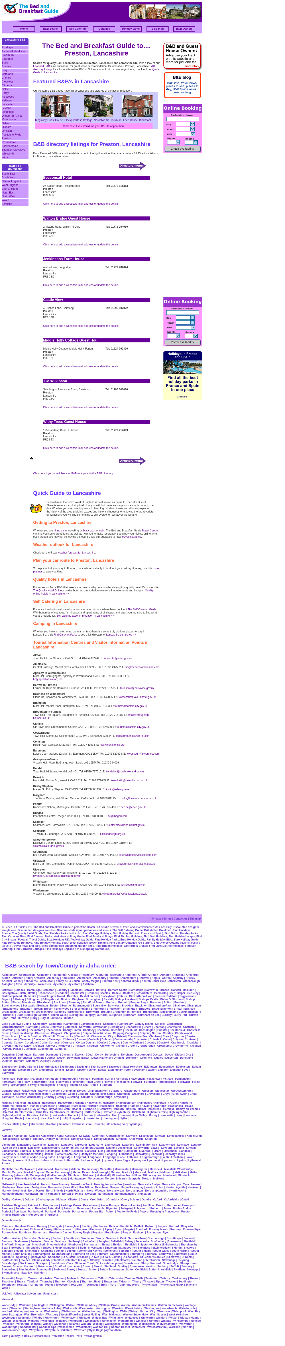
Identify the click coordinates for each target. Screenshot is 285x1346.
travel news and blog (27, 945)
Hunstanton (93, 1118)
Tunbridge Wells (128, 1284)
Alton (28, 978)
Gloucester (162, 1090)
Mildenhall (103, 1175)
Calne (27, 1023)
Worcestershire (157, 1327)
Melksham (181, 1172)
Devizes (158, 1054)
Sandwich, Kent (116, 1238)
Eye (185, 1069)
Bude (19, 1015)
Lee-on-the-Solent (14, 1147)
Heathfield (89, 1109)
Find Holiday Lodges (182, 936)
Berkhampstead (12, 996)
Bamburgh (34, 990)
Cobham (107, 1039)
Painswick (34, 1205)
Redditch (126, 1226)
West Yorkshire (178, 1314)
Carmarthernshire (13, 1027)
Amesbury (99, 978)
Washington (152, 1308)
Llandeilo (185, 1151)
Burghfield (115, 1015)
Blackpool (7, 58)
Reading (86, 1226)
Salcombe (29, 1238)
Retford (174, 1226)
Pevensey (83, 1208)
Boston (54, 1005)
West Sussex (158, 1314)
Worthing (188, 1327)
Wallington (57, 1305)
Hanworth (186, 1102)
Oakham (30, 1199)
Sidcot (47, 1247)
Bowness (114, 1005)
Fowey (32, 1085)
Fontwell (136, 1081)
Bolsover (155, 1002)
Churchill (49, 1036)
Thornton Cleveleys (67, 1281)
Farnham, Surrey (102, 1078)
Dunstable (186, 1057)
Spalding (21, 1257)
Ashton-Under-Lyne (13, 51)
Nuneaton (144, 1193)
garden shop (86, 945)
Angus (156, 978)
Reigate (162, 1226)
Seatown (60, 1241)
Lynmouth (168, 1160)
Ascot (17, 981)
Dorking (39, 1057)
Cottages (104, 28)
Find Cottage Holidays (97, 933)
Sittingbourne (127, 1247)
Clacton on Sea (137, 1036)
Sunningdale (27, 1269)
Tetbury (165, 1278)
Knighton (151, 1138)
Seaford (189, 1238)
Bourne (66, 1005)
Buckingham (168, 1011)
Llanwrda (157, 1154)
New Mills (71, 1187)
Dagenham (8, 1054)
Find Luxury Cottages (123, 942)
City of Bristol (117, 1036)
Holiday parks (131, 28)
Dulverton (171, 1057)
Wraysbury (36, 1330)
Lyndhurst (153, 1160)
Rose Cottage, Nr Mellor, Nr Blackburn (98, 120)
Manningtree (139, 1169)
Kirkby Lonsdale (81, 1138)
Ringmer (81, 1229)
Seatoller (36, 1241)
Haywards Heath (59, 1109)
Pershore (7, 1208)
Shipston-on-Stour (149, 1244)
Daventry (67, 1054)
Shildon (117, 1244)
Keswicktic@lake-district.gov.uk (129, 780)
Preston (6, 138)
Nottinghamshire (125, 1193)
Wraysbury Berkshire (58, 1330)
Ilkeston (51, 1124)
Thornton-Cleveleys (13, 149)
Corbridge (31, 1042)
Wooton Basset (120, 1327)
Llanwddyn (141, 1154)
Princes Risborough (14, 1214)
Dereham (126, 1054)
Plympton (112, 1208)
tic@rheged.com (118, 816)
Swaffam (179, 1269)
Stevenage (168, 1260)
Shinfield (130, 1244)
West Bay (194, 1311)
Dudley (158, 1057)
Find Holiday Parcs (124, 933)
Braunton (26, 1008)
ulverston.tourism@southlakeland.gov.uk (57, 875)
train (101, 530)
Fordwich (184, 1081)
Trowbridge (91, 1284)
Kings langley (175, 1135)
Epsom (81, 1069)
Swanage (192, 1269)
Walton (125, 1305)
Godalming (20, 1093)
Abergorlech (27, 974)
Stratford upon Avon (68, 1266)
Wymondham (113, 1330)
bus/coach (89, 530)
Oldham (6, 127)
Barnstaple (136, 990)
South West (9, 177)
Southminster (118, 1253)
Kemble (6, 1135)
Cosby (102, 1042)
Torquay (22, 1284)
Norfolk (6, 1190)
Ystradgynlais (93, 1336)
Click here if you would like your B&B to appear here (94, 126)
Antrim (166, 978)
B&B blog (158, 28)
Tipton (160, 1281)
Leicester (34, 1147)
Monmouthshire (43, 1178)
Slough (18, 1250)
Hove (43, 1118)
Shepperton (22, 1244)
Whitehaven (68, 1317)
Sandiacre (87, 1238)
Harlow (34, 1105)
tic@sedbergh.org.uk (112, 834)
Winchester (109, 1320)
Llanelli (48, 1154)
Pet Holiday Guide (82, 939)
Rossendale (9, 142)
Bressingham (79, 1008)
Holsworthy (103, 1115)
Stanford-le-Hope (77, 1260)
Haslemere (107, 1105)
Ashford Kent (110, 981)
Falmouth (23, 1078)
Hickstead (138, 1112)
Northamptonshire (156, 1190)
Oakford (17, 1199)
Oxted (185, 1199)
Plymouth (98, 1208)
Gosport (82, 1093)
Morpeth (134, 1178)
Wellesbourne (71, 1311)
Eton (128, 1069)
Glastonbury (132, 1090)
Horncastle (166, 1115)
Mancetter (106, 1169)
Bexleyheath (108, 996)
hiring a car (60, 530)
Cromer (121, 1045)
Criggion (92, 1045)
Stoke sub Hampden (109, 1263)
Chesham (103, 1030)
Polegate (126, 1208)
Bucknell (8, 1015)
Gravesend (153, 1093)
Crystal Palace (12, 1048)
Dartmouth (52, 1054)
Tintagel (148, 1281)
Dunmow (32, 1060)
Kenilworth (48, 1135)
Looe (121, 1157)
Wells (123, 1311)
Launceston (112, 1144)
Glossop (147, 1090)
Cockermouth (123, 1039)
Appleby (178, 978)
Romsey (175, 1229)
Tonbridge (8, 1284)
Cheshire (116, 1030)
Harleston (22, 1105)
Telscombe (116, 1278)
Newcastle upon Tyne (175, 1184)
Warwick (117, 1308)
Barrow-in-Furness (157, 990)
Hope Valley (139, 1115)
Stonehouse (131, 1263)
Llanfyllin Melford (92, 1154)
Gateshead (29, 1090)
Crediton (38, 1045)
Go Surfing (145, 942)
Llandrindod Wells (29, 1154)
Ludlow (34, 1160)
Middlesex (74, 1175)
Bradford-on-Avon (160, 1005)
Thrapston (110, 1281)
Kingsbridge (11, 1138)
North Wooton (96, 1190)
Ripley (108, 1229)
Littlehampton (114, 1151)
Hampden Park (127, 1102)
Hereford (7, 1112)
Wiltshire (61, 1320)
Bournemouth (82, 1005)
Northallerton (115, 1190)
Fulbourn (106, 1085)
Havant (146, 1105)
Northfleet (19, 1190)
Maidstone (61, 1169)
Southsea (151, 1253)
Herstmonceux (59, 1112)
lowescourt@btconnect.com (143, 753)
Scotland (7, 204)
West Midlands (111, 1314)
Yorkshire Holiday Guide (69, 936)
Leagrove (128, 1144)
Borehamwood (11, 1005)
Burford (102, 1015)
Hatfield (134, 1105)
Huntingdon (110, 1118)
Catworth (85, 1027)
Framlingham (46, 1085)
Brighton (165, 1008)
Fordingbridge (167, 1081)
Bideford (172, 996)
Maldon (75, 1169)
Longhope (94, 1157)
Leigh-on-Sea (70, 1147)
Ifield (16, 1124)
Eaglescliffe (9, 1066)
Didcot (179, 1054)
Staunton (136, 1260)
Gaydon (56, 1090)
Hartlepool (79, 1105)
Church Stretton (30, 1036)
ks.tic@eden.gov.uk (117, 789)
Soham (59, 1250)
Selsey (129, 1241)
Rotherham (40, 1232)
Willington (19, 1320)
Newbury (130, 1184)
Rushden (138, 1232)
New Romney (60, 1184)
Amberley (53, 978)
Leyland (6, 108)
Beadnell (61, 993)
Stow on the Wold (24, 1266)
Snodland (47, 1250)
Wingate (166, 1320)
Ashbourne (31, 981)
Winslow (195, 1320)
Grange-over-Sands (102, 1093)
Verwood (7, 1299)
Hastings (121, 1105)
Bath (23, 993)
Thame (193, 1278)
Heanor (76, 1109)
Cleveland (40, 1039)
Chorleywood (183, 1033)
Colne (5, 89)
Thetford (32, 1281)
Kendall (34, 1135)
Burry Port (180, 1015)
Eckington (150, 1066)
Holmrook (87, 1115)
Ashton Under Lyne (154, 981)
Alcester (73, 974)
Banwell (89, 990)
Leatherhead (167, 1144)
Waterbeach (169, 1308)
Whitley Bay (99, 1317)
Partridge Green (71, 1205)
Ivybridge (134, 1124)
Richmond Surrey (41, 1229)
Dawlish (80, 1054)
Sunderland (9, 1269)
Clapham (155, 1036)
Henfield (168, 1109)
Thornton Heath (91, 1281)
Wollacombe (66, 1327)
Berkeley (192, 993)
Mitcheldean (23, 1178)
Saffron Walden (11, 1238)
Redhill (138, 1226)
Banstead (75, 990)
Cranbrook (178, 1042)
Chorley (6, 77)
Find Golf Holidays (155, 936)
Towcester (62, 1284)
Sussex (82, 1269)
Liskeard (90, 1151)
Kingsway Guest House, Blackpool (55, 120)
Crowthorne (180, 1045)
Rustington (154, 1232)
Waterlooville (187, 1308)
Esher (92, 1069)
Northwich (31, 1193)
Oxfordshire (171, 1199)
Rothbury (25, 1232)
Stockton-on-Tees (62, 1263)
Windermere (125, 1320)
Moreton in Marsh (116, 1178)
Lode (23, 1157)
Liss (101, 1151)
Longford (80, 1157)
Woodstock (83, 1327)
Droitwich (132, 1057)
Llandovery (9, 1154)
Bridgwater (114, 1008)
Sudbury (162, 1266)
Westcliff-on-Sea (71, 1314)
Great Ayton (179, 1093)
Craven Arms (10, 1045)
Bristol (178, 1008)
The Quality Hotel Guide (47, 590)
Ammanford (128, 978)
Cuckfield (30, 1048)
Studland (110, 1266)
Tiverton (171, 1281)
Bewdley (72, 996)
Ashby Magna (90, 981)
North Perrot (36, 1190)
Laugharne (96, 1144)
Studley (123, 1266)
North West (8, 196)
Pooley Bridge (182, 1208)
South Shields (142, 1250)
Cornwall (54, 1042)
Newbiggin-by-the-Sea (108, 1184)
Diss (188, 1054)
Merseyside (37, 1175)
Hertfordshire (92, 1112)
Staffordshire (10, 1260)
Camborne (55, 1023)
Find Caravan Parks (65, 634)
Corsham (68, 1042)
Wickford (161, 1317)
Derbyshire (112, 1054)
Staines (25, 1260)
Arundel (7, 981)
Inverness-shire (82, 1124)
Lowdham (177, 1157)
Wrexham (80, 1330)
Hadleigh (20, 1102)
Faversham (138, 1078)
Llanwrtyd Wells (175, 1154)
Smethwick (32, 1250)
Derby (99, 1054)
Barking (101, 990)
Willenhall (47, 1320)
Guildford (87, 1097)
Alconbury (87, 974)
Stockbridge (9, 1263)
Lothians (132, 1157)
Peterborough (24, 1208)
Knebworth (136, 1138)
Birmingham (94, 999)
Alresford (191, 974)
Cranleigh (193, 1042)
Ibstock (6, 1124)
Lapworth (81, 1144)
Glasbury (116, 1090)
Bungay (90, 1015)
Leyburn (166, 1147)
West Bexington (12, 1314)
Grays (166, 1093)
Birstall (108, 999)
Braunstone (10, 1008)
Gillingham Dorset (74, 1090)
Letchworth (141, 1147)
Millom (136, 1175)
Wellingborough (92, 1311)
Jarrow (6, 1130)
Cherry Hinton (72, 1030)
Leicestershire (51, 1147)
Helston (131, 1109)
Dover (61, 1057)
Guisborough (103, 1097)
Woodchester (28, 1327)
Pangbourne (51, 1205)
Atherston (174, 981)
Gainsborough (11, 1090)
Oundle (146, 1199)
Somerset (110, 1250)
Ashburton (46, 981)
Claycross (178, 1036)
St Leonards (130, 1257)
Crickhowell (63, 1045)
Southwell (165, 1253)
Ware (5, 1308)
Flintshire (78, 1081)
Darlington (24, 1054)
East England (10, 188)
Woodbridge (9, 1327)
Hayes (189, 1105)
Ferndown (8, 1081)
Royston (97, 1232)
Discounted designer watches (36, 930)
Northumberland (12, 1193)
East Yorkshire (132, 1066)
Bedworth (160, 993)
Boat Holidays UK (58, 939)
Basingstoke (10, 993)
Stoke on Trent (84, 1263)
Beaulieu (92, 993)
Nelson (6, 123)
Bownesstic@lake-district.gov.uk (137, 697)
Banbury (62, 990)
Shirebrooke (170, 1244)
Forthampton (18, 1085)
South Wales (161, 1250)
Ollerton (73, 1199)
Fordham (149, 1081)
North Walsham (75, 1190)
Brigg (155, 1008)
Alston (6, 978)
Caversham (100, 1027)
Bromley (60, 1011)
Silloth (82, 1247)
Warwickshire (133, 1308)
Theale (20, 1281)
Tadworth (8, 1278)
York (79, 1336)
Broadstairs (9, 1011)
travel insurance (131, 536)
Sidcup (57, 1247)
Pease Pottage (110, 1205)
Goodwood (59, 1093)
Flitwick (108, 1081)
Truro (112, 1284)
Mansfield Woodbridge (178, 1169)
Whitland (84, 1317)
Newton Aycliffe (175, 1187)
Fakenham (8, 1078)
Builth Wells (59, 1015)
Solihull (71, 1250)
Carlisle (160, 1023)
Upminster (49, 1293)
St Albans (54, 1257)
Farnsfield (122, 1078)
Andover (143, 978)
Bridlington (130, 1008)
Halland (79, 1102)
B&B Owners (184, 28)
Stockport (42, 1263)
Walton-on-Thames (144, 1305)
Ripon (118, 1229)
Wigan (5, 157)
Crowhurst (164, 1045)
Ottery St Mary (130, 1199)
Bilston (65, 999)
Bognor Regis (139, 1002)
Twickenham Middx (171, 1284)
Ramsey (42, 1226)
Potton (110, 1211)
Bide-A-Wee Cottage (166, 942)
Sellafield (117, 1241)
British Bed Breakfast (157, 930)
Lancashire (24, 1144)
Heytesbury (122, 1112)
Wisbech (8, 1323)
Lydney (108, 1160)
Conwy (18, 1042)
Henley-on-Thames (188, 1109)
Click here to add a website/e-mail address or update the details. (81, 203)
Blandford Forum (93, 1002)
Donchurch (9, 1057)
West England (10, 185)
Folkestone (123, 1081)
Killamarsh (146, 1135)
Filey (27, 1081)
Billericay (18, 999)
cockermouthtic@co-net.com (133, 735)
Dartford (38, 1054)
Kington (26, 1138)
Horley (153, 1115)
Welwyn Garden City (142, 1311)
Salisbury (44, 1238)
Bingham (77, 999)
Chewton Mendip (22, 1033)
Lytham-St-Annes (12, 115)
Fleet (51, 1081)
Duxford (57, 1060)
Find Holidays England (59, 949)
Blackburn (8, 55)
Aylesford (74, 984)
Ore (92, 1199)
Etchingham (115, 1069)
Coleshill (155, 1039)
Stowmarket (45, 1266)
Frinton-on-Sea (78, 1085)
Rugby (126, 1232)
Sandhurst (72, 1238)
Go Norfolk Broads (136, 945)
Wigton (6, 1320)
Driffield (119, 1057)
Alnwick (178, 974)
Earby (5, 93)
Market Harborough (58, 1172)
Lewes (155, 1147)
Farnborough (68, 1078)
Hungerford (75, 1118)
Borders (179, 1002)
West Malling (92, 1314)
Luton (58, 1160)
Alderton (130, 974)
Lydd (98, 1160)
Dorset (51, 1057)
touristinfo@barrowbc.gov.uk (137, 688)
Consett (7, 1042)
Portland (50, 1211)
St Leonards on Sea (152, 1257)
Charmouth (174, 1027)
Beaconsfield (46, 993)
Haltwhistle (94, 1102)
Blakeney (74, 1002)
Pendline (148, 1205)
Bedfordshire (143, 993)
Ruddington (112, 1232)
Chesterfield (177, 1030)
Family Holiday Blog (159, 939)
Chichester (42, 1033)
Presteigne (157, 1211)
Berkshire (30, 996)
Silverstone (95, 1247)
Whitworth (8, 153)
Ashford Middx (130, 981)
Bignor (6, 999)
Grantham (123, 1093)
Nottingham (105, 1193)
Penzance (173, 1205)
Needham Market (28, 1184)
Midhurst (88, 1175)
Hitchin (44, 1115)
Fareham (37, 1078)
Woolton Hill (100, 1327)
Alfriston (165, 974)
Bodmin (123, 1002)
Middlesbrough (56, 1175)
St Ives (95, 1257)
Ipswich (99, 1124)
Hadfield (7, 1102)
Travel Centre (150, 530)
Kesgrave (71, 1135)
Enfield (59, 1069)
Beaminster (77, 993)
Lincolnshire (10, 1151)
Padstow (7, 1205)
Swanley (26, 1272)
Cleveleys (7, 81)
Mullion (158, 1178)
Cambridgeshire (91, 1023)
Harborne (8, 1105)
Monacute (61, 1178)
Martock (127, 1172)
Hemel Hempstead (149, 1109)
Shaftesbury (158, 1241)
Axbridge (30, 984)
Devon (169, 1054)
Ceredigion (117, 1027)
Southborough (61, 1253)
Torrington (36, 1284)
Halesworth (65, 1102)
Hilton (21, 1115)
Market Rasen (81, 1172)
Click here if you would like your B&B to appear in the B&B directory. (73, 473)
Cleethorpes (9, 1039)
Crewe (50, 1045)
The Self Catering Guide (142, 609)
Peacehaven (90, 1205)
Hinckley (32, 1115)
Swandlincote (10, 1272)
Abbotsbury (9, 974)
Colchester (141, 1039)
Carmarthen (174, 1023)
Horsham (190, 1115)
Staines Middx (41, 1260)
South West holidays (75, 942)
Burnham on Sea (148, 1015)
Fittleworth (38, 1081)
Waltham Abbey (87, 1305)
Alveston (39, 978)
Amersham (84, 978)
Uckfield (7, 1293)
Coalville (93, 1039)
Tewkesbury (179, 1278)
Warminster (86, 1308)
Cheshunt (130, 1030)
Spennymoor (38, 1257)
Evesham (139, 1069)
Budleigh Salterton (37, 1015)
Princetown (172, 1211)
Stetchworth (152, 1260)
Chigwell (56, 1033)
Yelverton (58, 1336)
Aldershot (116, 974)
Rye (165, 1232)
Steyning (183, 1260)
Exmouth (175, 1069)
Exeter (151, 1069)
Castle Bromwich (51, 1027)
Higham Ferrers (157, 1112)
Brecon (48, 1008)
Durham (19, 1060)
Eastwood (114, 1066)
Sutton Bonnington (112, 1269)
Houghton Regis (12, 1118)
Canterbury (125, 1023)
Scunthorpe (174, 1238)
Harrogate (64, 1105)
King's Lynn (194, 1135)
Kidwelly (131, 1135)
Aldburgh (102, 974)
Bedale (116, 993)
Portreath (64, 1211)
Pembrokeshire (130, 1205)
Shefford (7, 1244)
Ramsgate (56, 1226)
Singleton (111, 1247)
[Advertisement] (181, 225)
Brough (106, 1011)
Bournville (99, 1005)
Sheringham (91, 1244)
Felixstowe (154, 1078)
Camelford (109, 1023)
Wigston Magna (189, 1317)
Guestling (73, 1097)
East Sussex (98, 1066)
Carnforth (7, 74)
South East (8, 173)
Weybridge (8, 1317)
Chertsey (88, 1030)
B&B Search (50, 28)
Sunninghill (44, 1269)
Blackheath (44, 1002)
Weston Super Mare (135, 1314)
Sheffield (189, 1241)
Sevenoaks (142, 1241)
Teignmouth (88, 1278)
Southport (136, 1253)
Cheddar (21, 1030)
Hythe (123, 1118)
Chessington (147, 1030)
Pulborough (36, 1214)
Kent (60, 1135)
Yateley (15, 1336)
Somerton (125, 1250)
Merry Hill (22, 1175)
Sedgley (103, 1241)
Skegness (144, 1247)
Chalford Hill (133, 1027)
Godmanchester (39, 1093)
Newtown (194, 1187)
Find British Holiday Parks (181, 933)
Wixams (74, 1323)
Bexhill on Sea (89, 996)
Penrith (160, 1205)
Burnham (130, 1015)
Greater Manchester (28, 1097)
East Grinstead (48, 1066)
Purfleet (52, 1214)
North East (8, 192)
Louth (165, 1157)
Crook (131, 1045)
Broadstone (26, 1011)
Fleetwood (8, 96)
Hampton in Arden (166, 1102)
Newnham (101, 1187)
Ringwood (96, 1229)
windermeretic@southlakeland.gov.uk (124, 893)
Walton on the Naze (170, 1305)
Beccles (105, 993)
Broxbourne (150, 1011)
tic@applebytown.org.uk (47, 679)
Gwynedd (120, 1097)
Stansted (107, 1260)
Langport (67, 1144)
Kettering (98, 1135)
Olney (84, 1199)
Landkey (53, 1144)
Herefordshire (24, 1112)
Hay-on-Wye (39, 1109)
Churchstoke (65, 1036)
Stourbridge (170, 1263)
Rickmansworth (64, 1229)
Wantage (190, 1305)
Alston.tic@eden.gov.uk (118, 658)
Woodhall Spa (47, 1327)
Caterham (71, 1027)
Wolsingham (147, 1323)
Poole (167, 1208)
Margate (17, 1172)
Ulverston (34, 1293)
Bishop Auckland (126, 999)
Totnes (49, 1284)
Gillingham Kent (98, 1090)
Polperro (156, 1208)
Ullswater (20, 1293)
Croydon (195, 1045)
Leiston (111, 1147)
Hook (178, 1115)
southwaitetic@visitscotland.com (138, 854)
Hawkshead (175, 1105)
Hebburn (118, 1109)
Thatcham (8, 1281)
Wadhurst (25, 1305)
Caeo (5, 1023)
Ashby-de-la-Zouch (68, 981)
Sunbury (186, 1266)
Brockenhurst (44, 1011)
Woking (98, 1323)
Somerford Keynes (90, 1250)
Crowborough (146, 1045)
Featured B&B (41, 66)
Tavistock (73, 1278)
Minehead (169, 1175)
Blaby (16, 1002)
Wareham (16, 1308)
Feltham (168, 1078)
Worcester (138, 1327)
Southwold (180, 1253)
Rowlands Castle (60, 1232)
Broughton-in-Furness (127, 1011)
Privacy (156, 918)
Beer (172, 993)
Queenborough (11, 1220)
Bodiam (111, 1002)
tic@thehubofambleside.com (142, 667)
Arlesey (190, 978)
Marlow (115, 1172)
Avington (7, 984)
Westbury (52, 1314)
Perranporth (189, 1205)
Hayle (5, 1109)
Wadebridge (9, 1305)
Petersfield (54, 1208)
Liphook (77, 1151)
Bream (38, 1008)
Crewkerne (107, 1045)
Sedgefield (89, 1241)
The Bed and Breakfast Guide (52, 927)
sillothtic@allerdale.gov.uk (48, 846)
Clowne (81, 1039)
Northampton (134, 1190)
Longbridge (64, 1157)
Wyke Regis (95, 1330)
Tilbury (136, 1281)
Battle (31, 993)
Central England (11, 181)
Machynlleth (27, 1169)
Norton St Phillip (72, 1193)
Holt (114, 1115)
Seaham (7, 1241)
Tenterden (151, 1278)
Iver (124, 1124)
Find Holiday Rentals (47, 942)
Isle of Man (113, 1124)
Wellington (111, 1311)
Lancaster (8, 104)
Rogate (129, 1229)
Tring (104, 1284)
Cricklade (79, 1045)
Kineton (160, 1135)
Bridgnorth (97, 1008)
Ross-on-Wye (191, 1229)
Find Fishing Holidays (128, 936)
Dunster (7, 1060)
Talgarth (21, 1278)
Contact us (180, 918)
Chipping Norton (150, 1033)
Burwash (23, 1018)
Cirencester (98, 1036)
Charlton (159, 1027)
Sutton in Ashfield (160, 1269)
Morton (146, 1178)
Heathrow (104, 1109)
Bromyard (92, 1011)
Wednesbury (52, 1311)
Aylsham (88, 984)
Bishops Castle (148, 999)
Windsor (141, 1320)
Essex (102, 1069)
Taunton (59, 1278)
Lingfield (38, 1151)
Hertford (76, 1112)
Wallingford (41, 1305)
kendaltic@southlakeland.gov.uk (125, 771)
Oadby (6, 1199)
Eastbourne (67, 1066)
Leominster (125, 1147)
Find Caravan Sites (14, 936)
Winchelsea (92, 1320)
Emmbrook (46, 1069)
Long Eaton (47, 1157)
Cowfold (164, 1042)
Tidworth (124, 1281)
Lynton (181, 1160)
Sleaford (189, 1247)
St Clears (82, 1257)
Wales (5, 200)
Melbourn (166, 1172)
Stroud (98, 1266)
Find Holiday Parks (56, 933)
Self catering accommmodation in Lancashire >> (85, 615)
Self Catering (77, 28)
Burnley (6, 66)
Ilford (25, 1124)
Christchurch (10, 1036)
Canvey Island (144, 1023)
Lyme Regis (122, 1160)
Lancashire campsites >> (121, 634)
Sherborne (74, 1244)
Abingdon (43, 974)
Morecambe (9, 119)
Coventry (150, 1042)
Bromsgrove (76, 1011)
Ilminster (64, 1124)
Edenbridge (166, 1066)
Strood (87, 1266)
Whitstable (116, 1317)
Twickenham (149, 1284)
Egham (196, 1066)
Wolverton (185, 1323)
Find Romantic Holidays (17, 942)
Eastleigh (82, 1066)
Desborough (143, 1054)
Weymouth (24, 1317)
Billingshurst (51, 999)
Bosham (42, 1005)
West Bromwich (34, 1314)
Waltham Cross (109, 1305)
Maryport (140, 1172)
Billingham (33, 999)
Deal (90, 1054)
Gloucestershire (181, 1090)
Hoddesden (58, 1115)
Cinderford (82, 1036)
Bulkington (76, 1015)
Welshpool (179, 1311)
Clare (166, 1036)
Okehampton (45, 1199)
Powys (144, 1211)
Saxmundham (137, 1238)
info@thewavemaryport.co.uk (139, 798)
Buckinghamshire (190, 1011)
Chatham (189, 1027)
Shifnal (105, 1244)
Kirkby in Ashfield (58, 1138)
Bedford (128, 993)
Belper (181, 993)
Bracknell (141, 1005)
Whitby (37, 1317)
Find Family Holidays (99, 936)
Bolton (5, 62)
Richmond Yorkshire (15, 1229)
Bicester (160, 996)
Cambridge (71, 1023)
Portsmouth (79, 1211)
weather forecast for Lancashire (76, 552)
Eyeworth (8, 1072)
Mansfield (156, 1169)
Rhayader (187, 1226)
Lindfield (25, 1151)
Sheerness (174, 1241)
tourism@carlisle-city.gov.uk (130, 706)
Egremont (9, 1069)
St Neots (187, 1257)
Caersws (15, 1023)
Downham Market (78, 1057)
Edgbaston (183, 1066)
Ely (35, 1069)
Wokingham (112, 1323)
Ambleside (68, 978)
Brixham (189, 1008)
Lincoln (191, 1147)
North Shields (54, 1190)
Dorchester (25, 1057)
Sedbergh (74, 1241)
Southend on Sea (84, 1253)
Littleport (131, 1151)
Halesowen (49, 1102)
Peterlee (40, 1208)
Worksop (174, 1327)
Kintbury (38, 1138)
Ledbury (196, 1144)
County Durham (132, 1042)
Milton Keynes (152, 1175)
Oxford (157, 1199)
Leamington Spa (146, 1144)
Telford (102, 1278)
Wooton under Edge (14, 1330)
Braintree (180, 1005)
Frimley (62, 1085)
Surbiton (59, 1269)
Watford (7, 1311)
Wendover (163, 1311)
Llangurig (111, 1154)
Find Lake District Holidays (166, 945)
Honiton (125, 1115)
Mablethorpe (10, 1169)
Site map (195, 918)
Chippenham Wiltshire (97, 1033)
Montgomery (78, 1178)
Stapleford (121, 1260)
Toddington (186, 1281)
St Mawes (173, 1257)
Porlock (7, 1211)
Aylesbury (59, 984)
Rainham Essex (25, 1226)
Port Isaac (20, 1211)
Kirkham (7, 100)
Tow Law (76, 1284)
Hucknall (53, 1118)
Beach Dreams (98, 942)
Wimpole (33, 1320)
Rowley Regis (81, 1232)
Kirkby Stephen (104, 1138)
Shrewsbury (16, 1247)
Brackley (127, 1005)
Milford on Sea (121, 1175)
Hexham (108, 1112)
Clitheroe (7, 85)
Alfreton (153, 974)
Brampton (194, 1005)
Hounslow (30, 1118)
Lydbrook (87, 1160)
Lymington (139, 1160)
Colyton (178, 1039)
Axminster (44, 984)
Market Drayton (34, 1172)
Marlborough (100, 1172)
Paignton (20, 1205)
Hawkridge (159, 1105)
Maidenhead (45, 1169)
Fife (19, 1081)
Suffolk (174, 1266)
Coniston (190, 1039)
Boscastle (28, 1005)
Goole (71, 1093)
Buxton (68, 1018)
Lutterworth (71, 1160)
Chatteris (7, 1030)
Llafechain (170, 1151)
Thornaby (46, 1281)
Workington (129, 1323)
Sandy (100, 1238)
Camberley (40, 1023)
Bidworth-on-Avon (140, 996)
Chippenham (72, 1033)
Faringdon (51, 1078)
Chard (147, 1027)
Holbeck (73, 1115)
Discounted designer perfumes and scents (84, 930)
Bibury (122, 996)
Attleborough (191, 981)
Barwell (176, 990)
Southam (102, 1253)
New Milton (86, 1187)
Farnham (84, 1078)
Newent (196, 1184)
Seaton (48, 1241)
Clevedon (25, 1039)
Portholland (35, 1211)
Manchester (122, 1169)
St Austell (69, 1257)
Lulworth (46, 1160)
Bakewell (7, 990)
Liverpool (145, 1151)
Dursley (45, 1060)
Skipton (177, 1247)
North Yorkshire (50, 1193)
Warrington (103, 1308)
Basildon (188, 990)
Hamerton (109, 1102)
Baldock (20, 990)
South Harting (180, 1250)
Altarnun (17, 978)
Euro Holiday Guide (132, 939)
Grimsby (49, 1097)
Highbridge (9, 1115)
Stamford (58, 1260)
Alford (142, 974)
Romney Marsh (158, 1229)
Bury (4, 70)
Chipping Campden (125, 1033)
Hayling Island (20, 1109)
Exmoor (163, 1069)
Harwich (93, 1105)
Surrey (71, 1269)
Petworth (69, 1208)
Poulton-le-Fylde (11, 134)
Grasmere (138, 1093)
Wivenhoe (60, 1323)
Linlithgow (53, 1151)
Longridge (8, 111)
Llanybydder (10, 1157)
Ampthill (113, 978)
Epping (70, 1069)
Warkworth (70, 1308)
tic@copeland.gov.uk (133, 884)
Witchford (22, 1323)
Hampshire (145, 1102)
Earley (32, 1066)
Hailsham (34, 1102)
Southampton (41, 1253)
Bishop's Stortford (172, 999)
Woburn (86, 1323)
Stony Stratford (151, 1263)
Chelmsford (35, 1030)
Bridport (144, 1008)
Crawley (25, 1045)
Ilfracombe (37, 1124)
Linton (66, 1151)
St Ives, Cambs (111, 1257)
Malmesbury (90, 1169)
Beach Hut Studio (98, 927)
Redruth (150, 1226)
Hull (64, 1118)
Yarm (5, 1336)
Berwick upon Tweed (52, 996)
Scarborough (156, 1238)
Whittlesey (131, 1317)
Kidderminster (115, 1135)
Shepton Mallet (56, 1244)
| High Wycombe (177, 1112)
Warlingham (32, 1308)
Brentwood (62, 1008)
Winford (154, 1320)
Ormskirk (7, 130)
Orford (101, 1199)
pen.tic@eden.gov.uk (133, 807)
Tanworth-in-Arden (40, 1278)
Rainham (7, 1226)
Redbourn (100, 1226)
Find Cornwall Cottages (29, 949)
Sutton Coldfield (136, 1269)
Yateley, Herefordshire (36, 1336)
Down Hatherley (101, 1057)
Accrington (8, 47)
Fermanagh (182, 1078)
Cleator (191, 1036)
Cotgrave (114, 1042)
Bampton (48, 990)
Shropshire (33, 1247)
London (33, 1157)
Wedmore (36, 1311)
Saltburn (58, 1238)
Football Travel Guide (31, 939)
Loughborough (149, 1157)
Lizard (157, 1151)
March (6, 1172)
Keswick (84, 1135)
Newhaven (8, 1187)
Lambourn (8, 1144)
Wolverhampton (167, 1323)
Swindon (39, 1272)
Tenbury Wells (134, 1278)
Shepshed (38, 1244)
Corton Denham (86, 1042)
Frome (94, 1085)
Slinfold (7, 1250)
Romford (141, 1229)
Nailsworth (8, 1184)
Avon (18, 984)
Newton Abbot (154, 1187)
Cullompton (45, 1048)
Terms (167, 918)
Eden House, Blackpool (137, 120)
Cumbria (60, 1048)
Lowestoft (20, 1160)
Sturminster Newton (142, 1266)
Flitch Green (93, 1081)
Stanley (95, 1260)
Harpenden (48, 1105)
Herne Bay (41, 1112)
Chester (162, 1030)
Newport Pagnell (120, 1187)
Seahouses (21, 1241)
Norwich (90, 1193)
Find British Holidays (109, 945)
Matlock (153, 1172)
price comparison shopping (59, 945)
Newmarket (55, 1187)
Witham (36, 1323)
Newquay (137, 1187)
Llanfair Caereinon (66, 1154)
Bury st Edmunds (51, 1018)
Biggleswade (188, 996)
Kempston (20, 1135)
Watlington (21, 1311)
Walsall (70, 1305)
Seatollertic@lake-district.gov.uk (126, 825)
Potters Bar (96, 1211)
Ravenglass (72, 1226)
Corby (44, 1042)
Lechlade (183, 1144)
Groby (60, 1097)
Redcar (113, 1226)
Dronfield (146, 1057)
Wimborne (76, 1320)
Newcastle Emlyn (149, 1184)
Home (24, 28)
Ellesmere (24, 1069)
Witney (47, 1323)
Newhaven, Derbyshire (31, 1187)
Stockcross (26, 1263)
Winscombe (180, 1320)
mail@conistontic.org (112, 744)
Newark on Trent (81, 1184)
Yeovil (70, 1336)
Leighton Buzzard (92, 1147)
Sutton (93, 1269)
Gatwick (43, 1090)
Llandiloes (125, 1154)
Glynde (6, 1093)
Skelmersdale (10, 146)
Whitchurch (52, 1317)
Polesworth (141, 1208)
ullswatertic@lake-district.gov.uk (136, 863)
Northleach (178, 1190)
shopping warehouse (95, 949)
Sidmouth (69, 1247)
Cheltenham (53, 1030)
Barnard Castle (117, 990)
